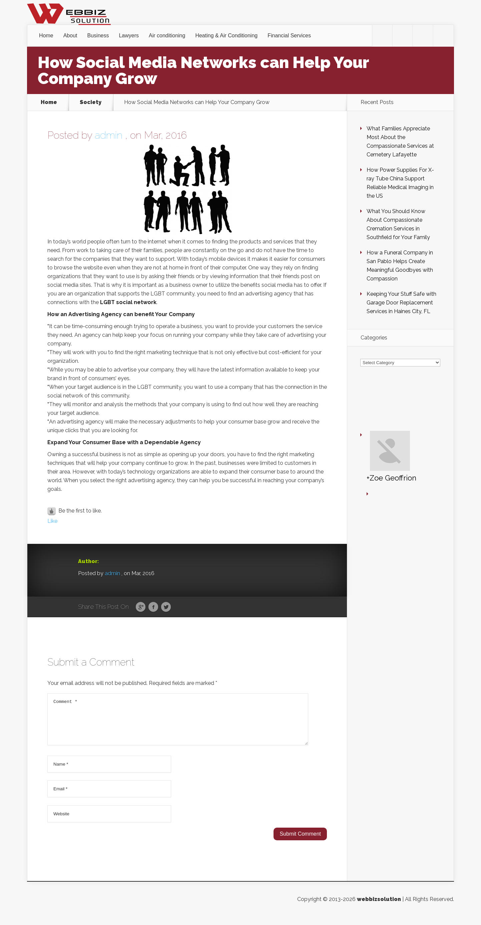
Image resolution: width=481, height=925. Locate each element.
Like (52, 521)
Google (140, 607)
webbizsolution (379, 907)
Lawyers (129, 35)
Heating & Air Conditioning (226, 35)
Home (46, 35)
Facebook (153, 607)
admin (108, 135)
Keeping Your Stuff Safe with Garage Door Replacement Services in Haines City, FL (401, 302)
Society (90, 102)
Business (98, 35)
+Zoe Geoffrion (372, 422)
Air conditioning (167, 35)
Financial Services (289, 35)
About (70, 35)
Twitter (166, 607)
